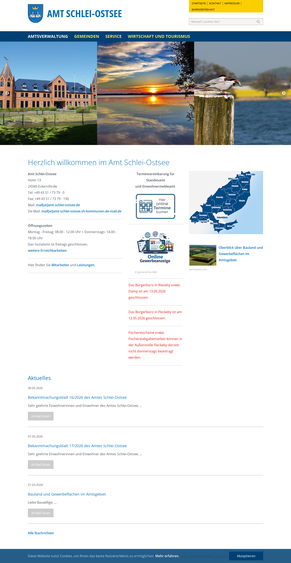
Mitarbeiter (60, 265)
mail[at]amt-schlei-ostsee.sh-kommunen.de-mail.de (81, 211)
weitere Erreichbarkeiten (48, 250)
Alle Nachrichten (41, 533)
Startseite (199, 3)
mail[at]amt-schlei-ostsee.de (58, 205)
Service (113, 36)
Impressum (232, 3)
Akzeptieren (246, 556)
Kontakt (215, 3)
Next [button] (284, 93)
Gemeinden (86, 36)
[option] (48, 93)
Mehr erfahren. (167, 556)
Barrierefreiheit (203, 9)
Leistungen (85, 265)
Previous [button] (7, 93)
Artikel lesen (40, 416)
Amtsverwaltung (48, 36)
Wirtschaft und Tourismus (159, 36)
